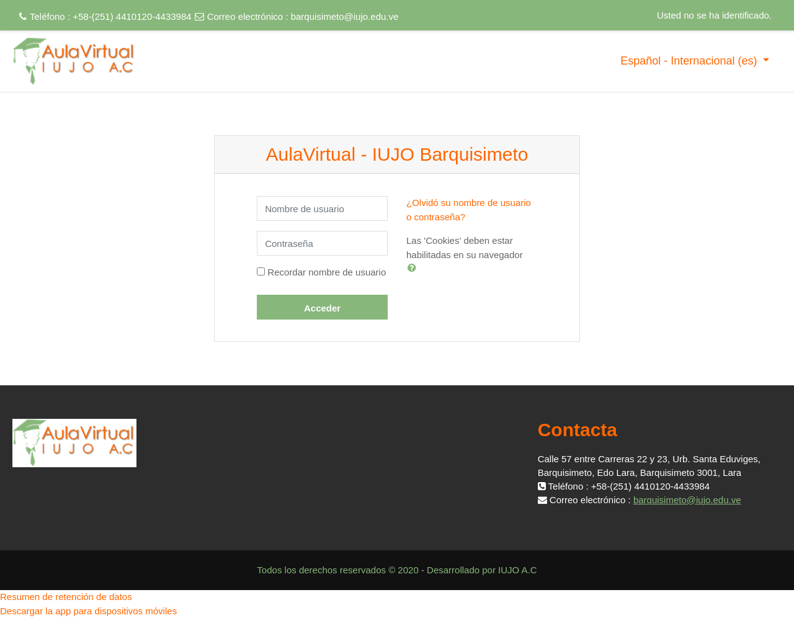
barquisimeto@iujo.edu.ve (345, 16)
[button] (414, 267)
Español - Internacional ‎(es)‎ (690, 61)
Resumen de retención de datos (66, 596)
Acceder (322, 308)
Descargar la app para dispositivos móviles (88, 611)
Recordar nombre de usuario (326, 272)
